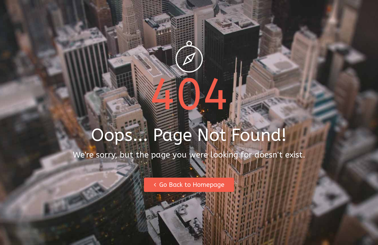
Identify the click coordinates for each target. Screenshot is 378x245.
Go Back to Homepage (189, 185)
